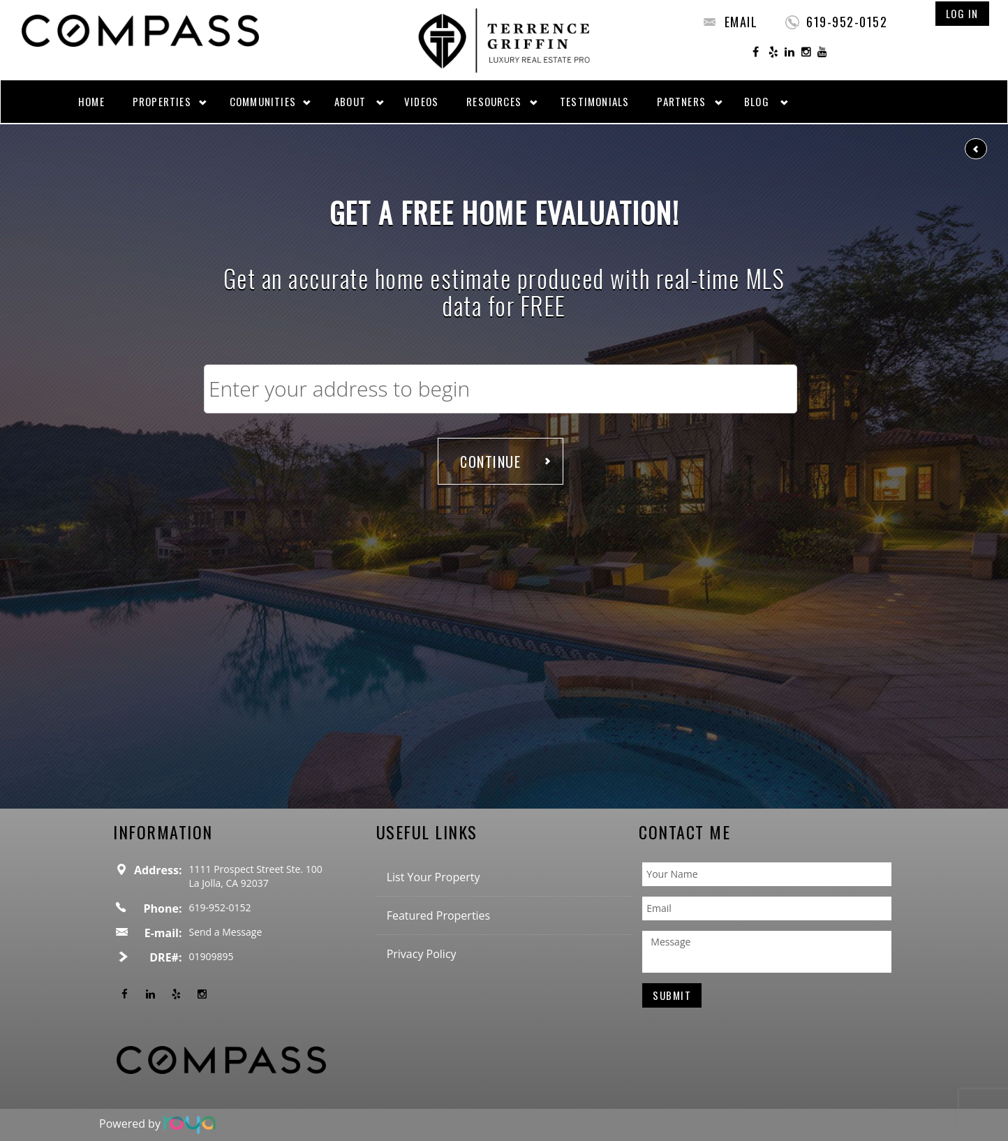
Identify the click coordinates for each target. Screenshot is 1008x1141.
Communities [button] (263, 101)
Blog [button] (756, 101)
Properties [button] (162, 101)
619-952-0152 (846, 22)
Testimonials (594, 101)
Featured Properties (439, 915)
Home (91, 101)
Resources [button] (493, 101)
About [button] (350, 101)
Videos (421, 101)
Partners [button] (681, 101)
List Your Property (433, 877)
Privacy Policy (422, 954)
